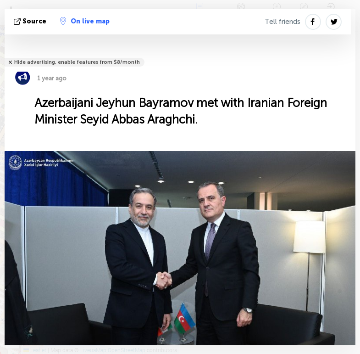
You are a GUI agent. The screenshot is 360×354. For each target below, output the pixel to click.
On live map (85, 21)
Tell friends (282, 21)
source (31, 21)
